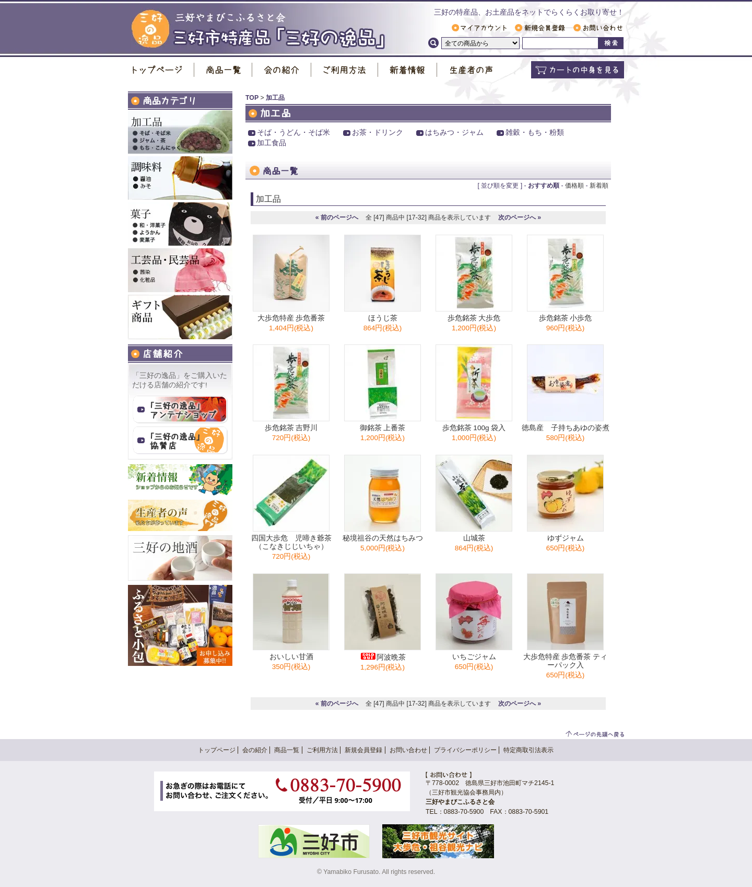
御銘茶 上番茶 (383, 428)
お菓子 (180, 224)
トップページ (161, 69)
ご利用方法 (344, 69)
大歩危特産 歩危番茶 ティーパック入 (565, 661)
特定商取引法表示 (528, 750)
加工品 (180, 132)
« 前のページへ (336, 217)
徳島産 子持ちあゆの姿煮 (565, 428)
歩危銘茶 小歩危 (565, 318)
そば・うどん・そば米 (293, 132)
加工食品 (271, 143)
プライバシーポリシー (465, 750)
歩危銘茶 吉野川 (291, 428)
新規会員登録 (540, 27)
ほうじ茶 (382, 318)
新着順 (599, 185)
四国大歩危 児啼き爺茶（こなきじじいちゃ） (291, 542)
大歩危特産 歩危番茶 (291, 318)
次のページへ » (519, 217)
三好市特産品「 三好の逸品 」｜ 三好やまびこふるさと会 (258, 29)
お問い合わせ (597, 27)
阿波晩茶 (383, 657)
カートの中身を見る (577, 69)
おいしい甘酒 (291, 657)
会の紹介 (281, 69)
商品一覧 (223, 69)
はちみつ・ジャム (454, 132)
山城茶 (474, 538)
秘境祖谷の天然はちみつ (383, 538)
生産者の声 (471, 69)
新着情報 (407, 69)
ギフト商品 (180, 317)
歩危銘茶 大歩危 (474, 318)
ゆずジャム (565, 538)
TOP (251, 97)
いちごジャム (474, 657)
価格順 (574, 185)
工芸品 (180, 270)
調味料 (180, 178)
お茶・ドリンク (377, 132)
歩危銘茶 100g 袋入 (474, 428)
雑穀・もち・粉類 (535, 132)
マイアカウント (479, 27)
